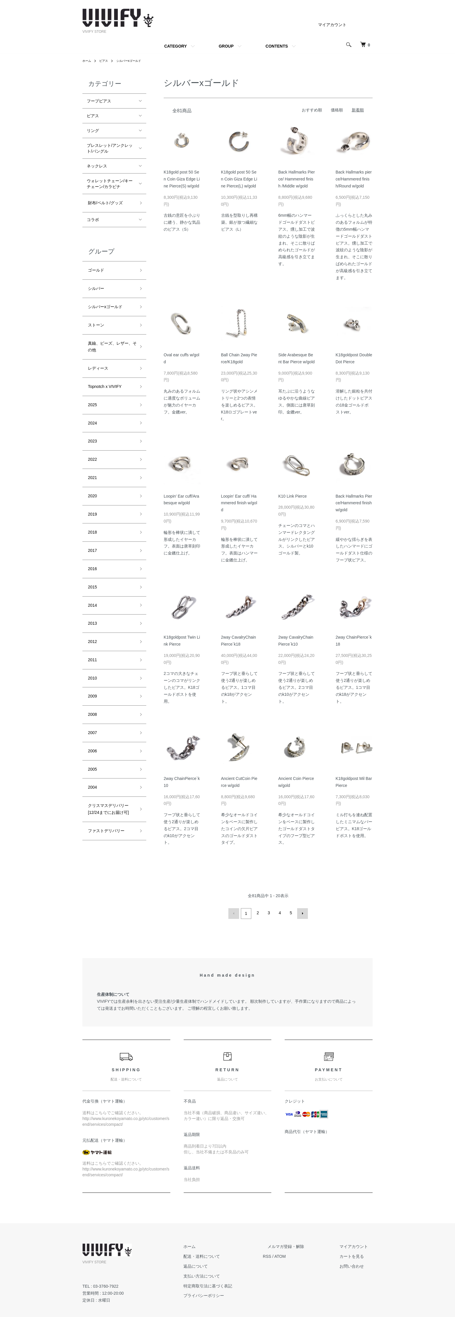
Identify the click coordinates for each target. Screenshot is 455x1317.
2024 (91, 401)
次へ (301, 912)
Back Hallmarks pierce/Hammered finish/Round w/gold (354, 179)
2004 (91, 718)
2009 (91, 639)
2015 (91, 544)
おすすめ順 (312, 110)
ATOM (298, 1255)
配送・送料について (225, 1255)
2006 (91, 687)
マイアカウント (332, 24)
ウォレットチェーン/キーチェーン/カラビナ (110, 183)
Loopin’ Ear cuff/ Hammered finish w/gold (239, 503)
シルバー (95, 282)
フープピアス (99, 101)
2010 (91, 623)
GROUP (226, 46)
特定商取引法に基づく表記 (231, 1284)
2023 (91, 416)
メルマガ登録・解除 (299, 1245)
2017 (91, 512)
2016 (91, 528)
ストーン (95, 314)
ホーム (87, 61)
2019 (91, 480)
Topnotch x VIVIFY (103, 369)
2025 (91, 385)
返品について (219, 1264)
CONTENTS (277, 46)
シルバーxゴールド (134, 61)
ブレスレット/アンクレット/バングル (110, 148)
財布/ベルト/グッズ (104, 201)
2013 (91, 575)
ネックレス (97, 166)
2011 (91, 607)
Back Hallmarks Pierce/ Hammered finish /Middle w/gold (296, 179)
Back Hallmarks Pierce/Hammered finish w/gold (354, 503)
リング (93, 130)
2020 (91, 464)
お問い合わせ (356, 1264)
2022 (91, 432)
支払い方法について (225, 1274)
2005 (91, 703)
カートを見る (356, 1255)
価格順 (337, 110)
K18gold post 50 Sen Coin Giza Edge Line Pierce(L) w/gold (239, 179)
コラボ (93, 217)
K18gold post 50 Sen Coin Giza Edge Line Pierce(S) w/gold (182, 179)
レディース (97, 353)
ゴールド (95, 266)
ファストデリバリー (105, 757)
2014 (91, 560)
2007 (91, 671)
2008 (91, 655)
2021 (91, 448)
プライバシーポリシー (227, 1294)
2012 (91, 591)
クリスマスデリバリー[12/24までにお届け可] (107, 738)
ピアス (106, 61)
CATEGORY (175, 46)
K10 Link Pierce (292, 496)
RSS (285, 1255)
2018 (91, 496)
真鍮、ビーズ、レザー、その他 (111, 334)
